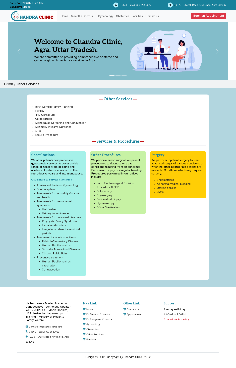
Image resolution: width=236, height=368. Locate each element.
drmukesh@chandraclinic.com (46, 327)
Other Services (95, 334)
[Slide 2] (118, 76)
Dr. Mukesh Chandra (98, 314)
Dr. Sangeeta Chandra (99, 319)
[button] (208, 16)
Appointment (134, 314)
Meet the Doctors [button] (82, 16)
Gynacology (105, 16)
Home (64, 16)
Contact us (152, 16)
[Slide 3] (124, 76)
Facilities (137, 16)
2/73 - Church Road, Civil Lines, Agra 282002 (201, 5)
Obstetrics (122, 16)
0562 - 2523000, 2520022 (136, 5)
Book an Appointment (208, 15)
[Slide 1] (111, 76)
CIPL (103, 357)
